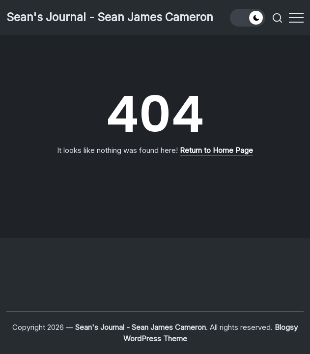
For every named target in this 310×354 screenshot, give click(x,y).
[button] (247, 18)
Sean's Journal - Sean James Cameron (109, 17)
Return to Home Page (216, 150)
